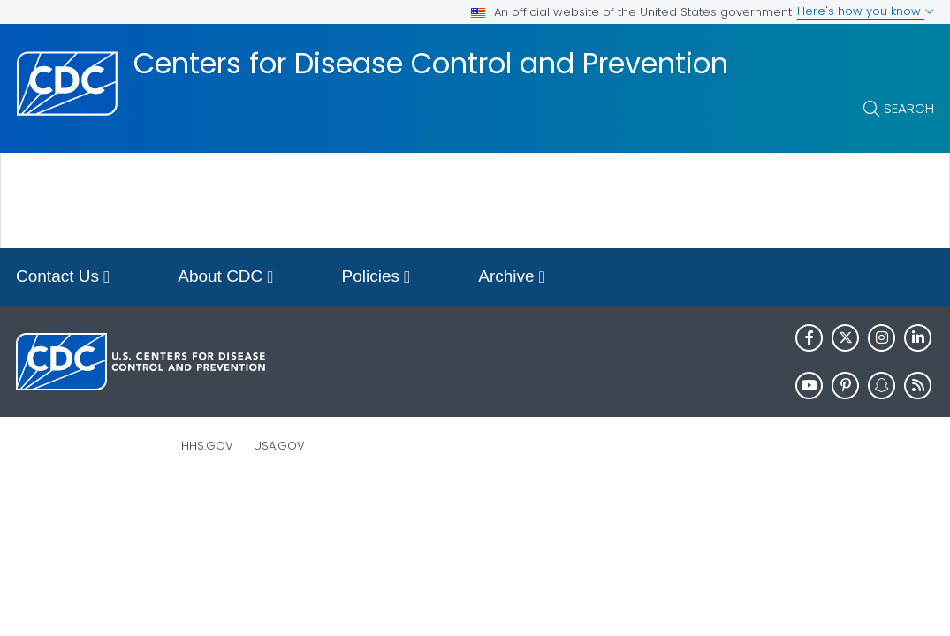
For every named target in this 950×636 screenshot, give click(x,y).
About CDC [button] (225, 278)
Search (909, 108)
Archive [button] (511, 278)
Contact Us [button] (63, 278)
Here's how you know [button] (865, 11)
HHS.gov (207, 445)
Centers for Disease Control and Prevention (430, 63)
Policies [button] (376, 278)
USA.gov (279, 445)
